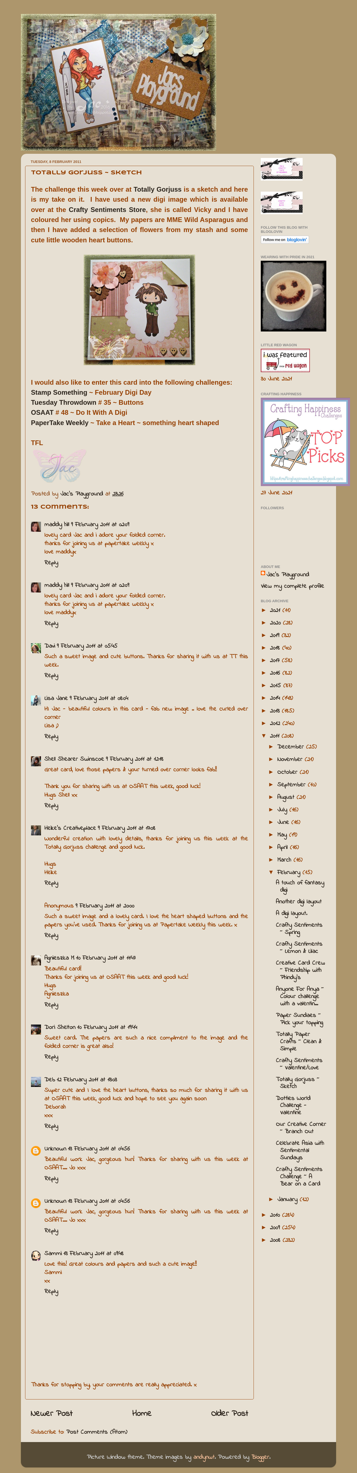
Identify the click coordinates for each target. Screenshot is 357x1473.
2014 (276, 698)
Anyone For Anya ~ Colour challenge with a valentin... (300, 996)
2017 (276, 660)
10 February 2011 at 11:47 (106, 958)
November (291, 759)
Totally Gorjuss (158, 189)
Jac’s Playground (287, 575)
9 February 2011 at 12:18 (134, 759)
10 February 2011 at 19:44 (107, 1027)
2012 (276, 723)
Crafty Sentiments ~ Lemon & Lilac (299, 948)
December (291, 747)
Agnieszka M (59, 958)
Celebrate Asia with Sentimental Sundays (300, 1150)
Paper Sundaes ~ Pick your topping (299, 1019)
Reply (51, 563)
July (283, 810)
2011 (275, 736)
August (286, 797)
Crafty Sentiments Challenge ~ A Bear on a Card (299, 1177)
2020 (276, 623)
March (285, 860)
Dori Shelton (59, 1027)
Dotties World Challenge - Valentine (293, 1106)
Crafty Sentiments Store (107, 209)
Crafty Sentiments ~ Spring (299, 929)
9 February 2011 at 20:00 (104, 906)
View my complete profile (292, 586)
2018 (276, 648)
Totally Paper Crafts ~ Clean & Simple (299, 1041)
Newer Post (52, 1414)
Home (142, 1414)
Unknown (55, 1149)
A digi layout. (291, 913)
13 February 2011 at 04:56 (99, 1149)
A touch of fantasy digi (300, 887)
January (288, 1199)
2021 (276, 610)
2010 (276, 1215)
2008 (276, 1240)
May (283, 835)
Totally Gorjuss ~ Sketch (297, 1083)
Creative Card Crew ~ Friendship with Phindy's (300, 970)
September (292, 785)
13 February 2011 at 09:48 (93, 1253)
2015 (276, 685)
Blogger (260, 1457)
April (283, 847)
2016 (276, 673)
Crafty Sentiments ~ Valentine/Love (299, 1064)
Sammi (53, 1253)
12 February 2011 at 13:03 (87, 1080)
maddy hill (56, 524)
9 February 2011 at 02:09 (100, 524)
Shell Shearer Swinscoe (74, 759)
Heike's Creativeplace (70, 828)
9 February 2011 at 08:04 (98, 698)
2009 (276, 1227)
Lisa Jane (56, 698)
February (289, 872)
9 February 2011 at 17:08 (126, 828)
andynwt (203, 1457)
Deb (49, 1080)
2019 (275, 635)
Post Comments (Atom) (96, 1432)
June (284, 822)
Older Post (229, 1414)
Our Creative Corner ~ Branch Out (301, 1128)
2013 (276, 711)
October (288, 772)
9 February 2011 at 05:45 (87, 646)
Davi (49, 646)
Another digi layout (299, 902)
